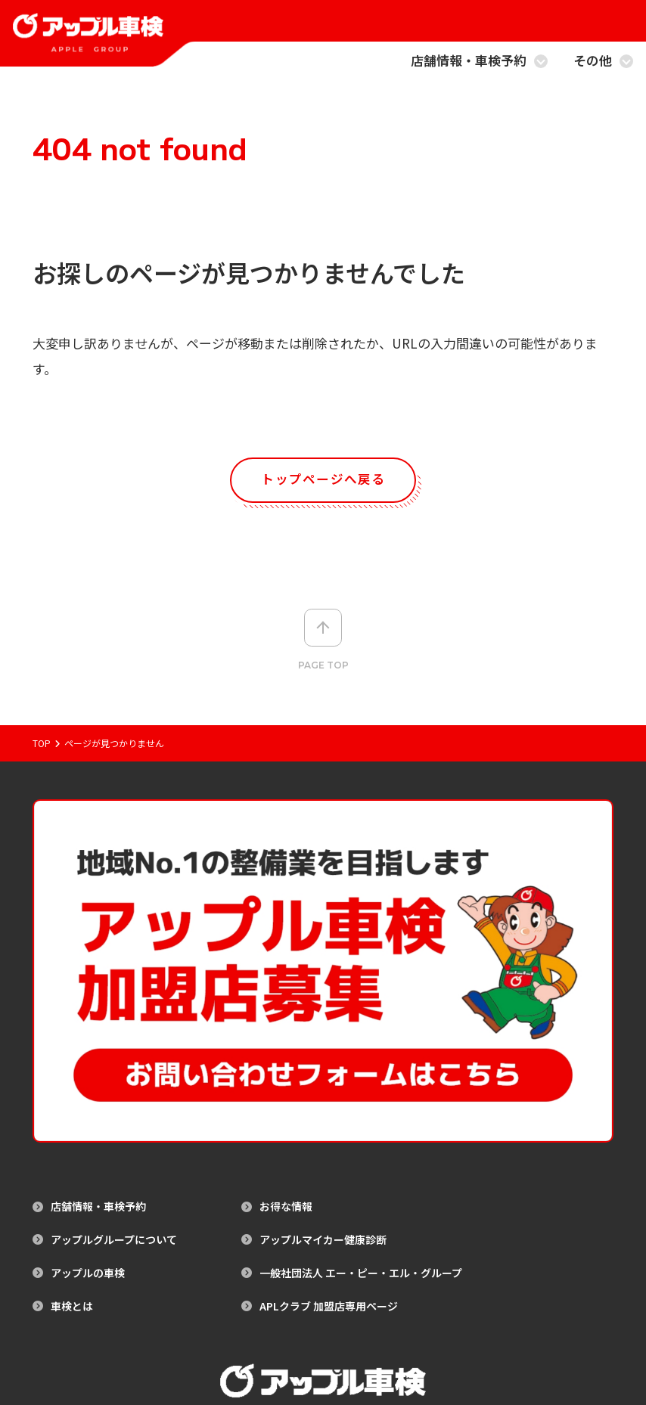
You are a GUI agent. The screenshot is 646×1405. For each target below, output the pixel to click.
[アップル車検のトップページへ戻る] (88, 42)
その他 (603, 62)
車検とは (72, 1091)
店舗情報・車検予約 (479, 62)
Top (42, 745)
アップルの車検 (88, 1058)
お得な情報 (285, 992)
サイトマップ (271, 1335)
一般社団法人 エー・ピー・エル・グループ (360, 1058)
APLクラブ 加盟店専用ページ (328, 1091)
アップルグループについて (114, 1025)
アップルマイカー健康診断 (323, 1025)
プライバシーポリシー (356, 1335)
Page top (323, 641)
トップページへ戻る (323, 479)
